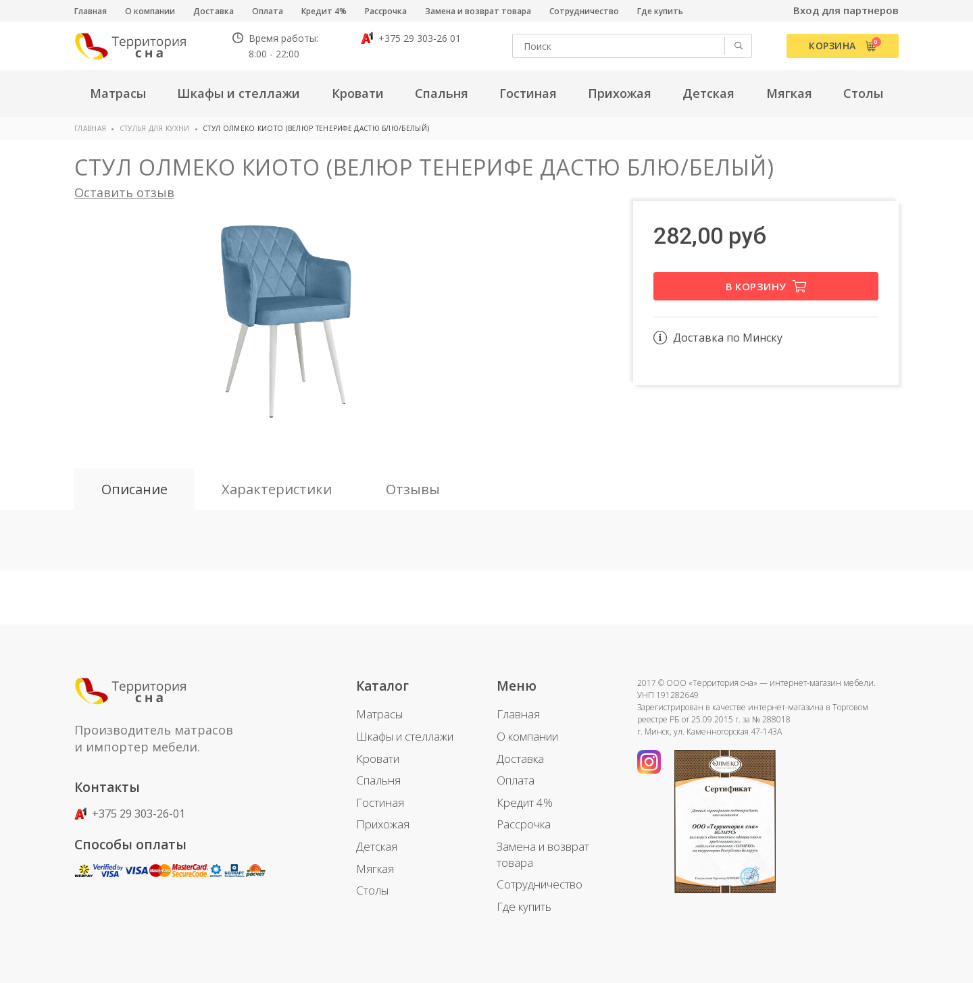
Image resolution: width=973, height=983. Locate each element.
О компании (150, 11)
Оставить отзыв (124, 192)
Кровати (377, 758)
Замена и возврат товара (478, 11)
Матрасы (379, 714)
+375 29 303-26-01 (129, 813)
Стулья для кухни (155, 128)
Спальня (378, 780)
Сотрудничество (584, 11)
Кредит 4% (324, 11)
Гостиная (380, 802)
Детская (376, 846)
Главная (90, 11)
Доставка (213, 11)
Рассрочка (386, 11)
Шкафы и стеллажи (404, 736)
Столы (372, 890)
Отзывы (413, 489)
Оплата (267, 11)
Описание (134, 489)
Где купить (660, 11)
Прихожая (382, 824)
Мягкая (375, 868)
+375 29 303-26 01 (411, 38)
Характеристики (277, 489)
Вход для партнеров (846, 10)
